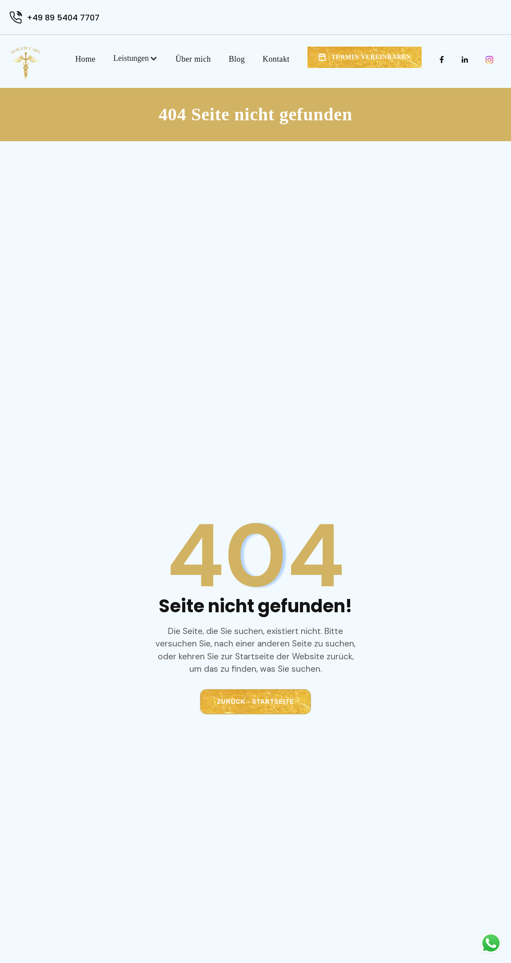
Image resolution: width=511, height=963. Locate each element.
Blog (237, 59)
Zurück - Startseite (255, 701)
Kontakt (276, 59)
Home (86, 59)
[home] (25, 63)
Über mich (193, 59)
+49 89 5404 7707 (63, 17)
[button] (135, 58)
